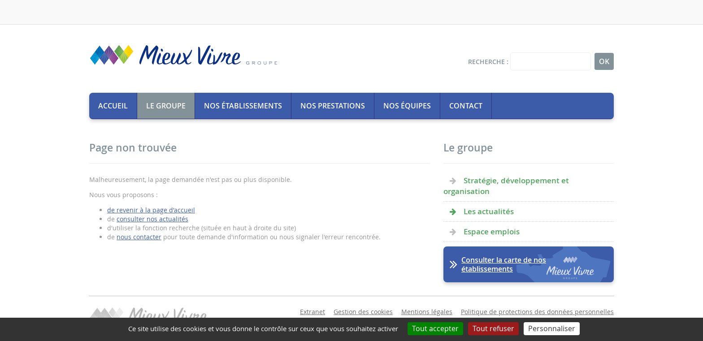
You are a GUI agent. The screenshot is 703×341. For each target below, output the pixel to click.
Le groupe (166, 106)
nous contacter (139, 237)
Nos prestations (332, 106)
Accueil (113, 106)
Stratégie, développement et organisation (506, 185)
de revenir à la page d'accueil (151, 210)
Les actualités (489, 211)
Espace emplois (492, 231)
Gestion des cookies (363, 311)
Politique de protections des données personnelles (537, 311)
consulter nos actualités (152, 219)
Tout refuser (493, 328)
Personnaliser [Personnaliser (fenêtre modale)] (551, 328)
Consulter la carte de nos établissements (503, 264)
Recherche (486, 61)
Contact (465, 106)
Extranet (312, 311)
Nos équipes (407, 106)
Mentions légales (426, 311)
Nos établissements (243, 106)
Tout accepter (435, 328)
